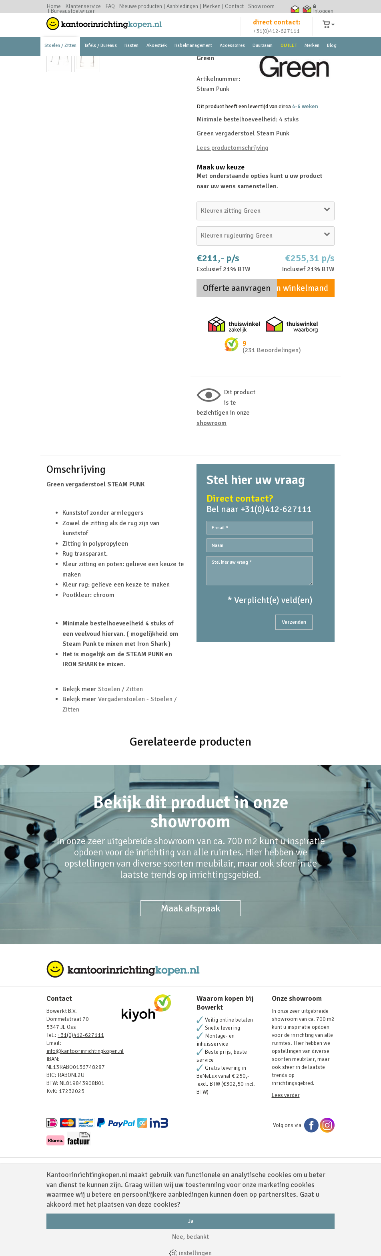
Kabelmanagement (193, 64)
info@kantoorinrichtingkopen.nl (85, 1120)
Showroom (261, 6)
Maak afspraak (190, 977)
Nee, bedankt (190, 1237)
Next (174, 167)
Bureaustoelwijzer (73, 11)
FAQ (110, 6)
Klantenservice (83, 6)
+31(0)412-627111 (276, 38)
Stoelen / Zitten (60, 64)
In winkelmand (301, 357)
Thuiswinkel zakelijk (307, 8)
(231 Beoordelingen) (272, 419)
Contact (234, 6)
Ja (190, 1221)
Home (53, 6)
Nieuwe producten (140, 6)
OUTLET (289, 64)
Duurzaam (263, 64)
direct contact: (277, 29)
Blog (332, 64)
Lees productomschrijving (233, 217)
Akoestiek (156, 64)
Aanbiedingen (182, 6)
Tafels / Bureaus (100, 64)
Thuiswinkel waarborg (295, 8)
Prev (56, 167)
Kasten (131, 64)
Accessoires (232, 64)
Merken (212, 6)
